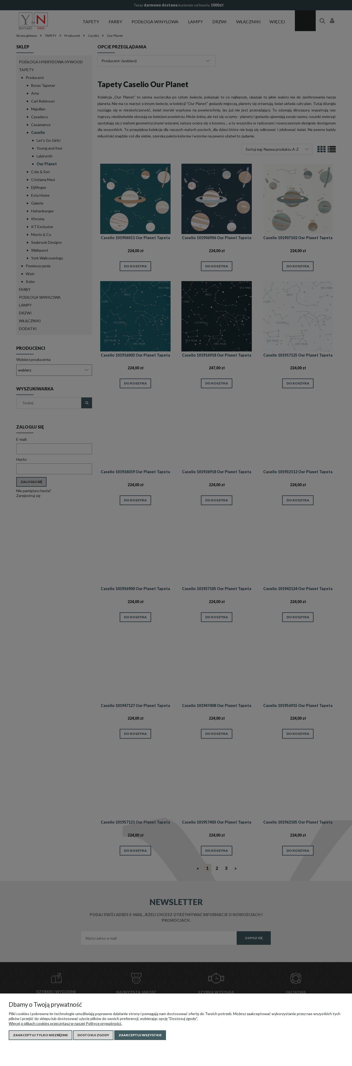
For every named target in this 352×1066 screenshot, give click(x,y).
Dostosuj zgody (93, 1035)
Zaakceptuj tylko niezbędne (40, 1035)
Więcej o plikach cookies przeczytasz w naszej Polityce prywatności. (65, 1023)
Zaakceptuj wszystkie (140, 1035)
